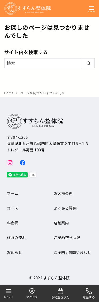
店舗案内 (61, 222)
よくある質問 (65, 208)
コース (12, 208)
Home (9, 93)
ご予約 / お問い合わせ (72, 252)
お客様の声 (63, 193)
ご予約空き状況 (67, 237)
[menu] (91, 9)
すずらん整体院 (56, 277)
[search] (88, 63)
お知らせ (14, 252)
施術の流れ (16, 237)
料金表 (12, 222)
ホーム (12, 193)
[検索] (49, 63)
